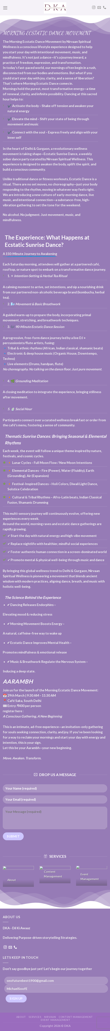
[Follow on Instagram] (93, 8)
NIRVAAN (50, 1016)
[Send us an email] (99, 8)
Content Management (76, 1016)
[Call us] (104, 8)
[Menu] (5, 8)
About (21, 1016)
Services (35, 1016)
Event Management (55, 1019)
